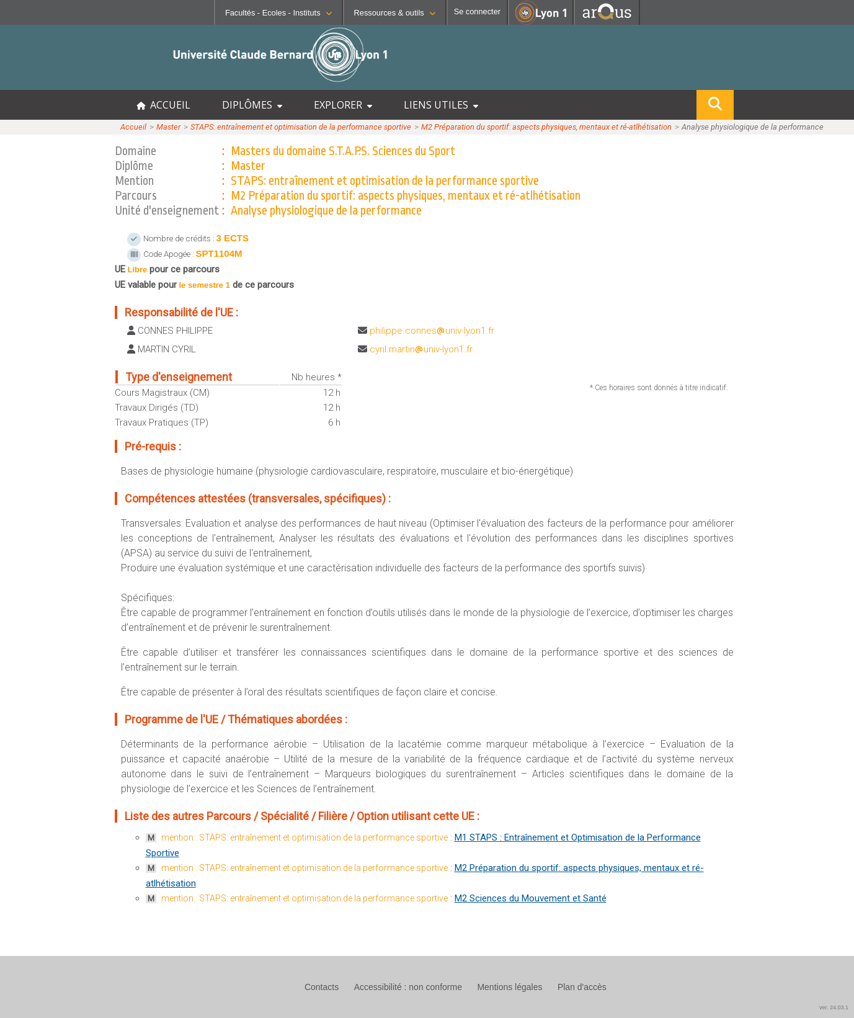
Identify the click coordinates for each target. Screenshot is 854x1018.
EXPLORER (343, 105)
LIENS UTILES (441, 105)
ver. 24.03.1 (833, 1007)
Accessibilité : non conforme (408, 987)
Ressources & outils (394, 12)
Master (168, 127)
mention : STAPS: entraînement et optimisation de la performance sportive (304, 837)
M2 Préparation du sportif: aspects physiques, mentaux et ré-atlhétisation (546, 127)
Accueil (133, 127)
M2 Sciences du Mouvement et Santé (531, 898)
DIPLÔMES (252, 105)
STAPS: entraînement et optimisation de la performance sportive (300, 127)
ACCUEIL (163, 105)
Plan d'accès (582, 987)
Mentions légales (509, 987)
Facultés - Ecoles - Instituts (278, 12)
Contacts (322, 987)
